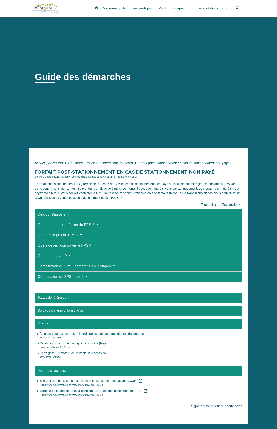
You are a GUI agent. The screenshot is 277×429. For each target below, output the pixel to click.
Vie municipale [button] (115, 8)
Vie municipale (64, 87)
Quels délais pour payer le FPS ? (65, 245)
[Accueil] (56, 8)
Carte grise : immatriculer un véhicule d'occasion (73, 353)
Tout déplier (232, 204)
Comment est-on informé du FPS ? (66, 225)
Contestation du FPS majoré (61, 276)
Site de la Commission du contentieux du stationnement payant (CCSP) (91, 380)
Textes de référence (52, 297)
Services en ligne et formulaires (61, 310)
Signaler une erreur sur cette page (216, 406)
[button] (96, 8)
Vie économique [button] (172, 8)
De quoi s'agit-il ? (52, 214)
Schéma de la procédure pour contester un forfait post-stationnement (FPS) (94, 390)
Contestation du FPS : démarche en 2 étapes (75, 266)
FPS (227, 184)
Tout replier (211, 204)
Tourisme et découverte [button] (210, 8)
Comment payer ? (53, 256)
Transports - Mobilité (83, 163)
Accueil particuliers (49, 163)
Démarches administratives (102, 87)
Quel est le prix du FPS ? (58, 235)
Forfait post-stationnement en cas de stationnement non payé (183, 163)
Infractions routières (118, 163)
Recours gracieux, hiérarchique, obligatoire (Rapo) (74, 343)
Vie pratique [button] (143, 8)
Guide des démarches (147, 87)
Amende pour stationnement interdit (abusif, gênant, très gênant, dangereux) (91, 333)
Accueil (41, 87)
